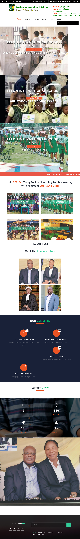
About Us (27, 19)
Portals (60, 534)
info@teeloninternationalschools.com (65, 1)
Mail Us (58, 19)
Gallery (36, 19)
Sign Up (17, 1)
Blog (33, 536)
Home (19, 19)
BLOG (51, 19)
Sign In (5, 1)
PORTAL (44, 19)
